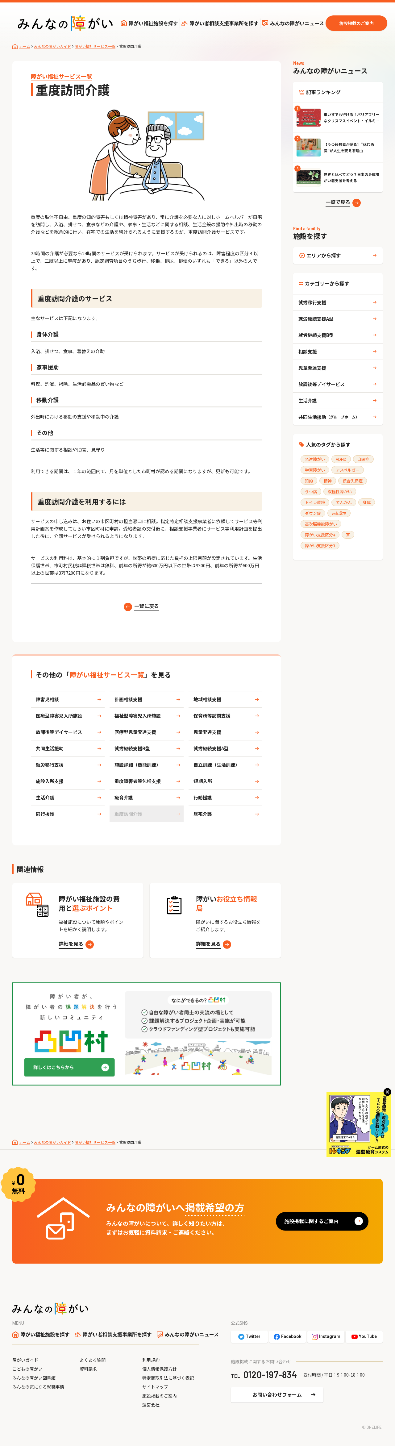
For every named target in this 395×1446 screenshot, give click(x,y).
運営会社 (151, 1405)
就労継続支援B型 (132, 748)
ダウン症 (313, 513)
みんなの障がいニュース (297, 23)
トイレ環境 (315, 502)
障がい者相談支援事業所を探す (224, 23)
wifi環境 (339, 513)
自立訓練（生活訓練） (216, 764)
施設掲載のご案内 (356, 23)
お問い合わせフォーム (277, 1394)
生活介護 (45, 797)
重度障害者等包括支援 (137, 781)
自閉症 (363, 459)
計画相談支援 (128, 699)
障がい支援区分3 (320, 545)
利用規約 (151, 1360)
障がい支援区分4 (320, 535)
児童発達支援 (207, 732)
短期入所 (202, 781)
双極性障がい (340, 491)
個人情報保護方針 (159, 1369)
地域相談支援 (207, 699)
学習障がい (315, 470)
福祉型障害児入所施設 (137, 715)
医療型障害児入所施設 (59, 715)
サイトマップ (155, 1387)
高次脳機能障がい (321, 524)
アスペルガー (348, 470)
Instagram (329, 1336)
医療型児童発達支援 (135, 732)
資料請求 (88, 1369)
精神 (328, 481)
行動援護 (202, 797)
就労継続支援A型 (211, 748)
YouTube (368, 1336)
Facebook (291, 1336)
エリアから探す (323, 255)
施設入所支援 (50, 781)
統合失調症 (353, 481)
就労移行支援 (50, 764)
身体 (367, 502)
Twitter (253, 1336)
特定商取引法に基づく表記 (168, 1378)
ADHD (341, 459)
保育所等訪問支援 (212, 715)
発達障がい (315, 459)
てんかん (344, 502)
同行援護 (45, 814)
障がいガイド (25, 1360)
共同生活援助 (50, 748)
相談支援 (307, 351)
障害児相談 (47, 699)
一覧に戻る (146, 606)
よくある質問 (93, 1360)
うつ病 (311, 491)
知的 (309, 481)
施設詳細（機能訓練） (137, 764)
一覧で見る (338, 202)
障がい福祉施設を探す (153, 23)
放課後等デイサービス (59, 732)
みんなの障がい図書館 (34, 1378)
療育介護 (123, 797)
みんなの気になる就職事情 (38, 1387)
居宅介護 (202, 814)
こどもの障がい (27, 1369)
